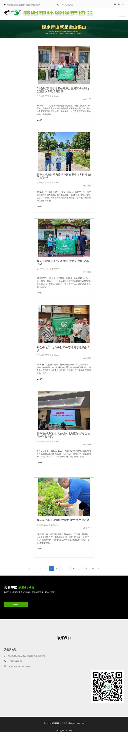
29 (92, 568)
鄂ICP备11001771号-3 (65, 730)
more (39, 120)
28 (85, 568)
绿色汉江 (63, 723)
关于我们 (15, 604)
